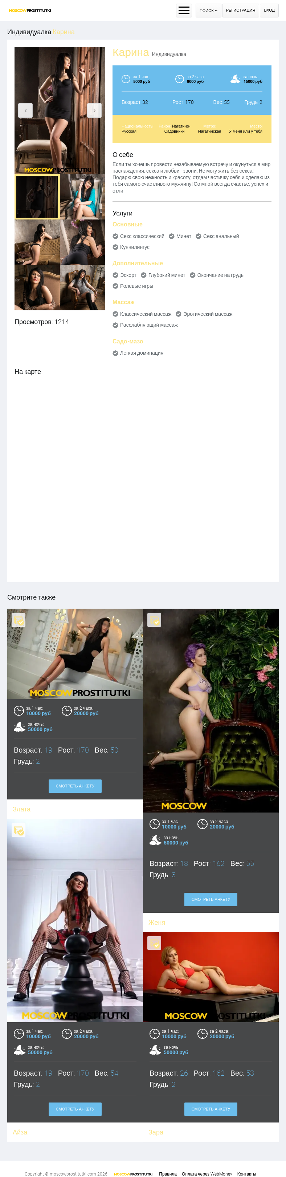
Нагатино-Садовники (177, 129)
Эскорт (128, 275)
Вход (269, 10)
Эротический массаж (207, 314)
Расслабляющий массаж (149, 325)
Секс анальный (221, 236)
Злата (21, 809)
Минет (183, 236)
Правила (168, 1174)
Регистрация (241, 10)
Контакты (246, 1174)
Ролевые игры (136, 286)
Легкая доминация (141, 353)
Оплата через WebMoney (207, 1174)
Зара (155, 1112)
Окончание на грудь (220, 275)
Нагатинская (209, 131)
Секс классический (142, 236)
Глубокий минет (166, 275)
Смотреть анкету (75, 786)
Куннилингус (135, 247)
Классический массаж (145, 314)
